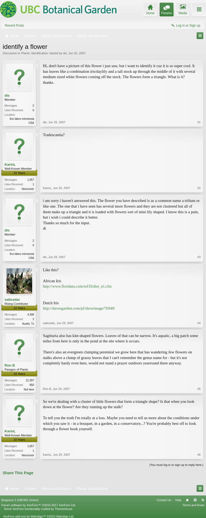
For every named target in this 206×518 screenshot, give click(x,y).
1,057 (30, 179)
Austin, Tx (28, 323)
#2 (199, 188)
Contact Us (164, 500)
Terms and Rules (193, 505)
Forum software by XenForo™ (38, 505)
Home (187, 500)
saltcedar (12, 300)
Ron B (10, 365)
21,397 (30, 380)
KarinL (10, 164)
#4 (199, 323)
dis (65, 53)
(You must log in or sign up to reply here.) (176, 464)
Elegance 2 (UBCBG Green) (19, 500)
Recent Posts (14, 25)
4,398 (30, 314)
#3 (199, 257)
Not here (29, 389)
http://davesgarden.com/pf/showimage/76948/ (79, 308)
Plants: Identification (34, 53)
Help (178, 500)
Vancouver (27, 188)
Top (195, 500)
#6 (199, 454)
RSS (203, 500)
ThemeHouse (63, 508)
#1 (199, 122)
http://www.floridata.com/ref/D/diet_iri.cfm (77, 286)
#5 (199, 388)
